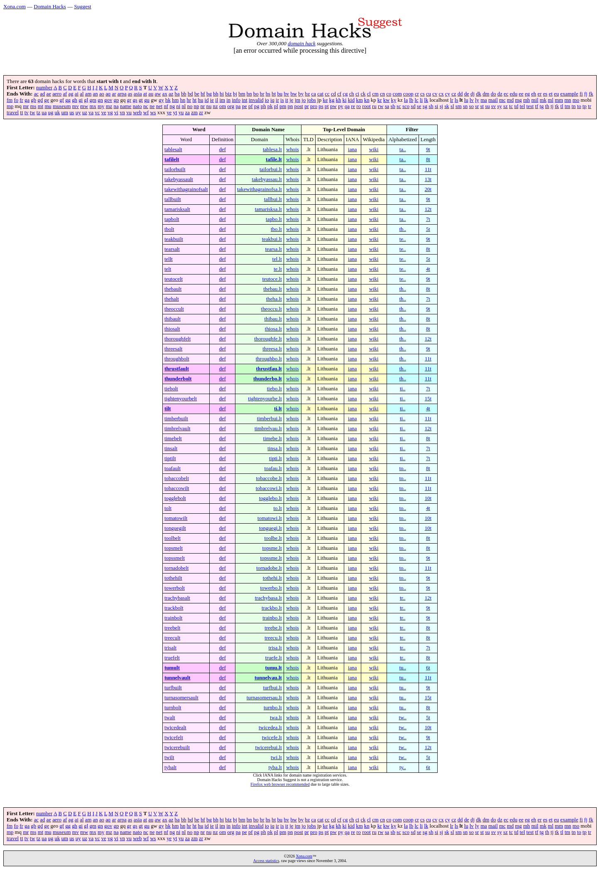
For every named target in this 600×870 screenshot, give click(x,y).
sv (493, 106)
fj (586, 94)
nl (183, 106)
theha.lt (274, 299)
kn (367, 100)
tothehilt (173, 578)
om (222, 106)
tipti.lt (275, 458)
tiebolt (171, 389)
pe (244, 106)
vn (122, 112)
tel (522, 106)
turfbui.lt (272, 688)
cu (428, 94)
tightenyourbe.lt (265, 399)
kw (386, 100)
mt (41, 106)
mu (47, 106)
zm (194, 112)
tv (26, 112)
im (222, 100)
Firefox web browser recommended (279, 784)
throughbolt (176, 359)
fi (581, 94)
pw (333, 106)
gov (108, 100)
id (207, 100)
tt (21, 112)
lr (451, 100)
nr (203, 106)
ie (212, 100)
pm (282, 106)
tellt (168, 259)
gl (86, 100)
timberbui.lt (269, 419)
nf (166, 106)
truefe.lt (273, 658)
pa (237, 106)
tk (557, 106)
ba (177, 94)
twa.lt (276, 718)
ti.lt (278, 409)
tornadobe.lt (269, 568)
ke (325, 100)
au (150, 94)
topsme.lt (272, 548)
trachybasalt (177, 598)
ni (178, 106)
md (510, 100)
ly (477, 100)
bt (274, 94)
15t (428, 399)
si (436, 106)
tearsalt (172, 249)
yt (175, 112)
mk (543, 100)
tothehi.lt (272, 578)
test (530, 106)
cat (320, 94)
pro (313, 106)
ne (151, 106)
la (406, 100)
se (419, 106)
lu (466, 100)
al (81, 94)
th (547, 106)
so (471, 106)
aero (56, 94)
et (551, 94)
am (88, 94)
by (301, 94)
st (482, 106)
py (340, 106)
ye (169, 112)
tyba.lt (275, 767)
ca (313, 94)
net (159, 106)
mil (534, 100)
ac (36, 94)
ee (521, 94)
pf (250, 106)
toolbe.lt (273, 538)
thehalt (171, 299)
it (286, 100)
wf (146, 112)
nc (145, 106)
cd (333, 94)
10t (428, 498)
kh (338, 100)
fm (9, 100)
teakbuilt (173, 239)
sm (459, 106)
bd (190, 94)
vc (97, 112)
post (298, 106)
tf (537, 106)
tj (552, 106)
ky (394, 100)
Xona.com (14, 6)
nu (208, 106)
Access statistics (266, 860)
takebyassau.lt (267, 179)
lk (426, 100)
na (115, 106)
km (359, 100)
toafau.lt (273, 468)
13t (428, 179)
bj (235, 94)
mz (109, 106)
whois (292, 149)
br (262, 94)
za (187, 112)
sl (452, 106)
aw (158, 94)
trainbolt (173, 618)
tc (511, 106)
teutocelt (173, 279)
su (487, 106)
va (90, 112)
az (171, 94)
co (388, 94)
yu (181, 112)
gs (134, 100)
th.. (402, 289)
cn (382, 94)
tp (585, 106)
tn (573, 106)
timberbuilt (176, 419)
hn (183, 100)
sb (393, 106)
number (44, 88)
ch (351, 94)
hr (189, 100)
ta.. (402, 149)
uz (84, 112)
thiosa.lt (273, 329)
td (516, 106)
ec (506, 94)
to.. (402, 468)
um (64, 112)
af (65, 94)
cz (453, 94)
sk (446, 106)
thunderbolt (177, 379)
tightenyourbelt (180, 399)
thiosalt (172, 329)
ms (33, 106)
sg (425, 106)
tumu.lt (273, 668)
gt (141, 100)
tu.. (402, 668)
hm (175, 100)
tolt (167, 508)
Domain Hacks (50, 6)
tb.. (402, 229)
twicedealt (175, 727)
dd (460, 94)
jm (298, 100)
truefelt (172, 658)
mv (75, 106)
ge (46, 100)
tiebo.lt (274, 389)
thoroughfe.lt (268, 339)
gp (116, 100)
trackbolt (173, 608)
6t (428, 668)
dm (485, 94)
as (130, 94)
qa (347, 106)
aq (107, 94)
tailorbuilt (174, 169)
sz (505, 106)
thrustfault (176, 369)
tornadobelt (176, 568)
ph (263, 106)
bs (268, 94)
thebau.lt (272, 289)
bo (256, 94)
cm (375, 94)
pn (290, 106)
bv (286, 94)
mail (493, 100)
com (397, 94)
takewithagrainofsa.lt (259, 189)
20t (428, 189)
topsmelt (173, 548)
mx (93, 106)
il (216, 100)
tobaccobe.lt (269, 478)
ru (374, 106)
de (466, 94)
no (190, 106)
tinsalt (170, 448)
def (222, 149)
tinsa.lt (274, 448)
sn (465, 106)
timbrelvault (177, 428)
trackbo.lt (272, 608)
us (71, 112)
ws (153, 112)
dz (499, 94)
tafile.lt (274, 159)
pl (276, 106)
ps (320, 106)
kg (332, 100)
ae (49, 94)
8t (428, 159)
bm (241, 94)
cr (417, 94)
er (539, 94)
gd (40, 100)
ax (164, 94)
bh (215, 94)
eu (556, 94)
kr (379, 100)
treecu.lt (273, 638)
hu (200, 100)
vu (129, 112)
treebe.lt (273, 628)
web (137, 112)
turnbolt (172, 708)
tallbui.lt (273, 199)
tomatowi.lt (269, 518)
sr (477, 106)
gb (33, 100)
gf (61, 100)
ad (42, 94)
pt (327, 106)
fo (16, 100)
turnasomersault (181, 698)
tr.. (403, 598)
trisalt (170, 648)
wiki (374, 149)
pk (270, 106)
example (569, 94)
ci (357, 94)
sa (387, 106)
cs (422, 94)
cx (441, 94)
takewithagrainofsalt (186, 189)
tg (542, 106)
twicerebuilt (177, 747)
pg (257, 106)
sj (441, 106)
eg (527, 94)
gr (129, 100)
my (101, 106)
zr (201, 112)
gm (93, 100)
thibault (172, 319)
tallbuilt (172, 199)
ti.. (403, 389)
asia (138, 94)
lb (411, 100)
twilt (169, 757)
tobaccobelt (176, 478)
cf (339, 94)
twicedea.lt (270, 727)
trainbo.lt (272, 618)
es (545, 94)
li (421, 100)
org (230, 106)
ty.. (402, 767)
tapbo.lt (274, 219)
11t (428, 169)
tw (32, 112)
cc (327, 94)
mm (559, 100)
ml (550, 100)
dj (472, 94)
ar (114, 94)
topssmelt (174, 558)
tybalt (170, 767)
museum (62, 106)
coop (408, 94)
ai (76, 94)
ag (71, 94)
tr (589, 106)
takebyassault (178, 179)
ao (101, 94)
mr (26, 106)
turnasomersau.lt (264, 698)
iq (272, 100)
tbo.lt (276, 229)
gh (74, 100)
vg (110, 112)
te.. (402, 239)
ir (277, 100)
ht (194, 100)
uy (78, 112)
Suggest (82, 6)
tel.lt (277, 259)
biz (228, 94)
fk (591, 94)
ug (51, 112)
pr (306, 106)
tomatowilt (175, 518)
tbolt (169, 229)
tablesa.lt (272, 149)
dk (478, 94)
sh (431, 106)
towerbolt (174, 588)
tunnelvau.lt (268, 678)
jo (303, 100)
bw (293, 94)
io (267, 100)
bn (249, 94)
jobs (311, 100)
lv (472, 100)
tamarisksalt (177, 209)
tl (561, 106)
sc (399, 106)
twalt (169, 718)
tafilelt (171, 159)
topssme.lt (271, 558)
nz (215, 106)
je (291, 100)
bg (209, 94)
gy (161, 100)
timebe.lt (272, 438)
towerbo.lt (271, 588)
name (126, 106)
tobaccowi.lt (269, 488)
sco (405, 106)
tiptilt (170, 458)
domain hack (302, 43)
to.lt (277, 508)
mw (84, 106)
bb (183, 94)
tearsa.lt (273, 249)
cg (345, 94)
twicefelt (173, 737)
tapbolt (171, 219)
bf (203, 94)
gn (100, 100)
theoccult (174, 309)
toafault (172, 468)
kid (351, 100)
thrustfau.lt (269, 369)
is (282, 100)
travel (13, 112)
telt (167, 269)
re (353, 106)
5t (428, 229)
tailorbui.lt (271, 169)
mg (518, 100)
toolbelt (172, 538)
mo (576, 100)
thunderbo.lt (267, 379)
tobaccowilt (176, 488)
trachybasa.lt (268, 598)
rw (381, 106)
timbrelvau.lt (268, 428)
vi (116, 112)
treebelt (172, 628)
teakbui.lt (272, 239)
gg (68, 100)
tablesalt (173, 149)
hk (168, 100)
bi (222, 94)
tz (38, 112)
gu (146, 100)
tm (568, 106)
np (196, 106)
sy (499, 106)
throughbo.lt (269, 359)
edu (513, 94)
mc (502, 100)
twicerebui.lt (268, 747)
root (366, 106)
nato (137, 106)
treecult (172, 638)
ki (345, 100)
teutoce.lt (272, 279)
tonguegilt (175, 528)
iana (352, 149)
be (196, 94)
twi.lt (276, 757)
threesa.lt (272, 349)
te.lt (278, 269)
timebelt (173, 438)
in (228, 100)
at (145, 94)
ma (483, 100)
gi (80, 100)
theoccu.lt (271, 309)
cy (447, 94)
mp (10, 106)
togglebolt (175, 498)
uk (57, 112)
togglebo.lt (270, 498)
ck (362, 94)
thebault (172, 289)
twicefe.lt (272, 737)
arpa (122, 94)
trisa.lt (275, 648)
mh (526, 100)
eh (533, 94)
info (236, 100)
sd (413, 106)
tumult (172, 668)
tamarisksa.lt (268, 209)
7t (428, 219)
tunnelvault (177, 678)
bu (279, 94)
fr (21, 100)
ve (103, 112)
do (493, 94)
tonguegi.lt (270, 528)
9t (428, 149)
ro (358, 106)
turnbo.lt (273, 708)
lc (416, 100)
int (244, 100)
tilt (167, 409)
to (579, 106)
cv (434, 94)
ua (44, 112)
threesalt (173, 349)
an (95, 94)
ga (26, 100)
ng (172, 106)
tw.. (402, 718)
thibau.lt (273, 319)
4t (428, 269)
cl (369, 94)
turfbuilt (173, 688)
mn (567, 100)
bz (307, 94)
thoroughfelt (177, 339)
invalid (256, 100)
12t (428, 209)
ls (456, 100)
